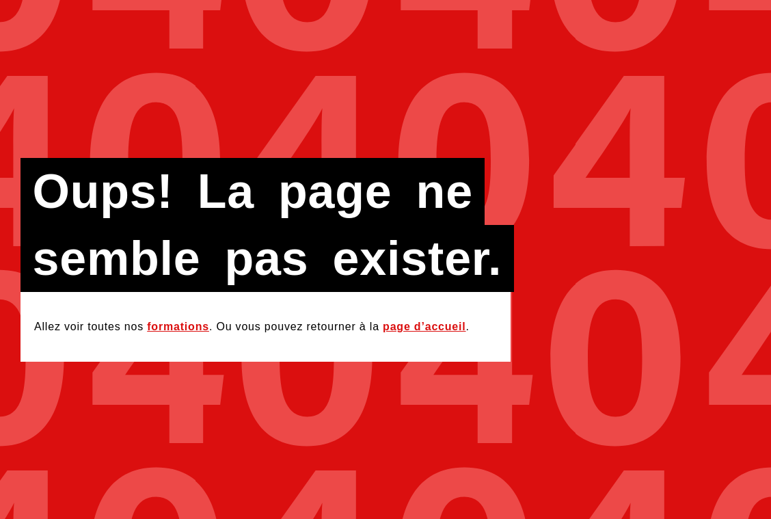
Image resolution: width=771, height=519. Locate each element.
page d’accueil (424, 326)
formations (178, 326)
